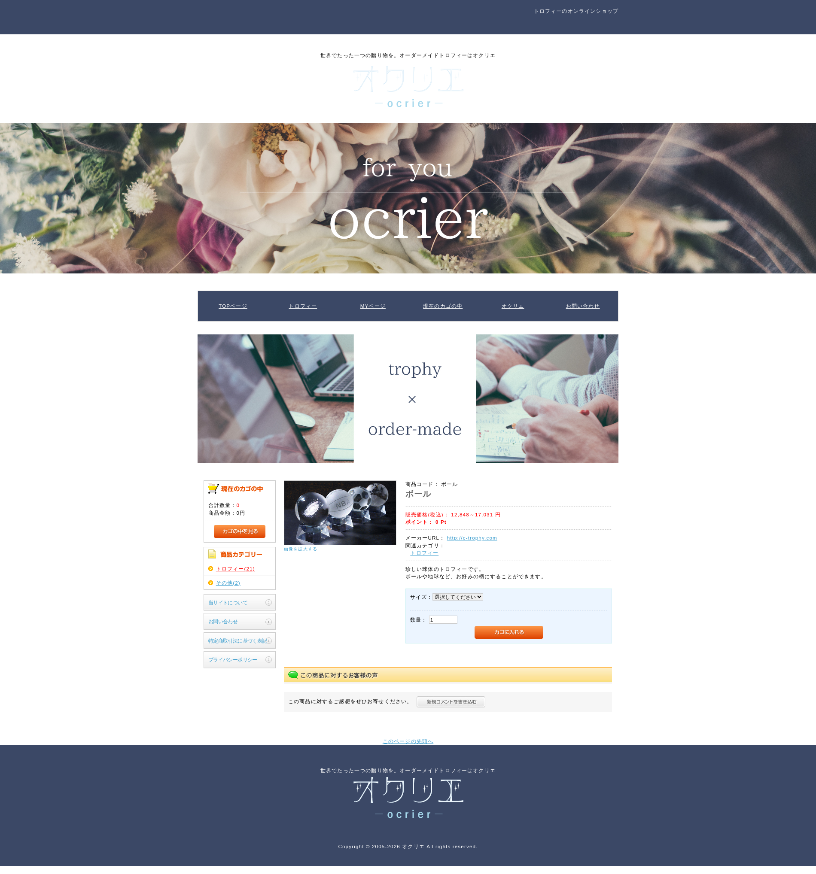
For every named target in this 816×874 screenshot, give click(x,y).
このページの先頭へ (408, 741)
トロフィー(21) (235, 568)
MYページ (373, 306)
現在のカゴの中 (443, 306)
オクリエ (513, 306)
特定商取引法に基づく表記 (237, 640)
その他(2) (228, 583)
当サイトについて (227, 602)
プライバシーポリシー (232, 659)
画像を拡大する (300, 548)
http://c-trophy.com (472, 537)
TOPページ (233, 306)
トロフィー (303, 306)
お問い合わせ (583, 306)
